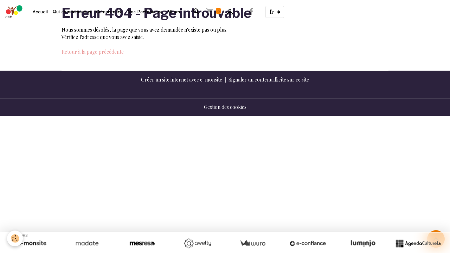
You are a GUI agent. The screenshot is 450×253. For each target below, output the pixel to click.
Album (173, 12)
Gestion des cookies (225, 107)
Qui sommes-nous (72, 12)
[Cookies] (15, 238)
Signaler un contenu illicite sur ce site (269, 79)
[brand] (15, 12)
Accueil (40, 12)
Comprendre (109, 12)
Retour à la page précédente (93, 51)
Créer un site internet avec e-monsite (181, 79)
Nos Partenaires (145, 12)
